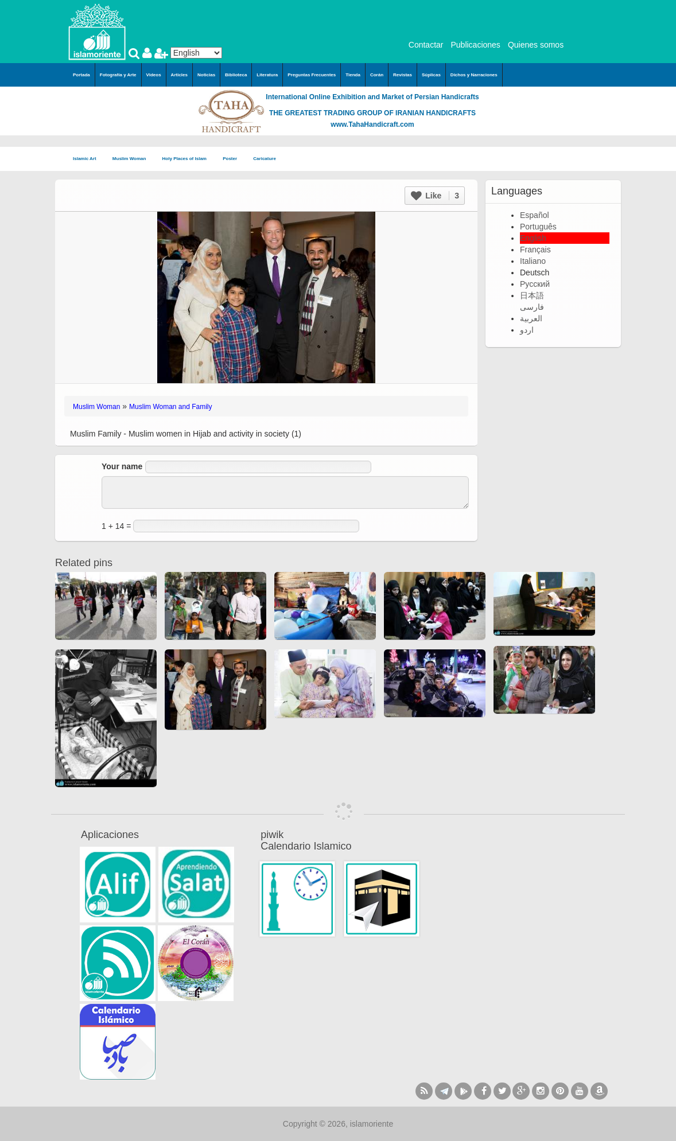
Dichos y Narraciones (474, 74)
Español (534, 215)
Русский (535, 284)
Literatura (267, 74)
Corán (376, 74)
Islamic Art (88, 159)
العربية (531, 318)
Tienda (352, 74)
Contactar (426, 44)
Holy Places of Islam (188, 159)
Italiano (533, 261)
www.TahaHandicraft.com (372, 124)
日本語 (532, 295)
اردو (527, 329)
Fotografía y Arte (118, 74)
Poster (233, 159)
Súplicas (431, 74)
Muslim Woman (132, 159)
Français (535, 249)
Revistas (402, 74)
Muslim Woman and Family (170, 407)
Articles (179, 74)
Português (538, 226)
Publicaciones (475, 44)
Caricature (264, 158)
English (533, 238)
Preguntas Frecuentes (312, 74)
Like (435, 195)
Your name (122, 466)
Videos (153, 74)
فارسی (532, 307)
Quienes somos (536, 44)
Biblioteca (236, 74)
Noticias (206, 74)
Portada (81, 74)
